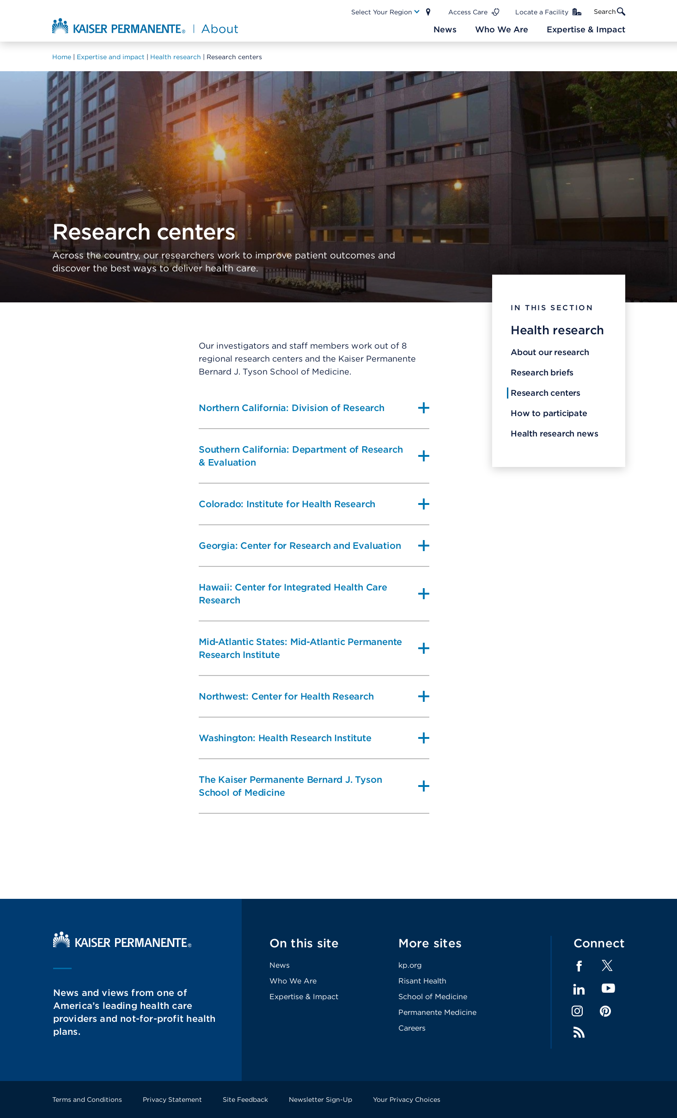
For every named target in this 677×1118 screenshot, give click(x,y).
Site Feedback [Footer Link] (245, 1099)
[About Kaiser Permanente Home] (146, 25)
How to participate (549, 413)
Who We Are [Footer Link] (293, 981)
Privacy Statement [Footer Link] (172, 1099)
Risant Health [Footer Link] (422, 981)
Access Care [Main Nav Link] (468, 12)
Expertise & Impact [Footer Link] (303, 996)
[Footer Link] (607, 968)
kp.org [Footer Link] (410, 965)
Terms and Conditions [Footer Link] (87, 1099)
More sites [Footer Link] (430, 943)
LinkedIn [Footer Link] (579, 989)
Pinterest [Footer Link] (605, 1011)
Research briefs (542, 372)
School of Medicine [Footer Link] (432, 996)
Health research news (554, 433)
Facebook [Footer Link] (579, 966)
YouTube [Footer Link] (608, 988)
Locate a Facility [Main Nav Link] (541, 12)
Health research (557, 330)
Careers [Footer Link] (412, 1028)
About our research (550, 352)
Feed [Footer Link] (579, 1032)
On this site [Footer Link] (304, 943)
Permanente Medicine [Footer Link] (437, 1012)
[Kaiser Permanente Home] (122, 944)
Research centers (545, 393)
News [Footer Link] (279, 965)
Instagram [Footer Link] (577, 1011)
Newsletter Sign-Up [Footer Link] (320, 1099)
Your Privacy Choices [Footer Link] (406, 1099)
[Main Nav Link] (386, 12)
